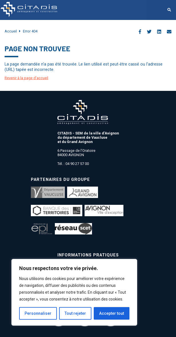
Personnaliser (38, 313)
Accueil (11, 31)
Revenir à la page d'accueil (26, 78)
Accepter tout (111, 313)
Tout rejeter (75, 313)
